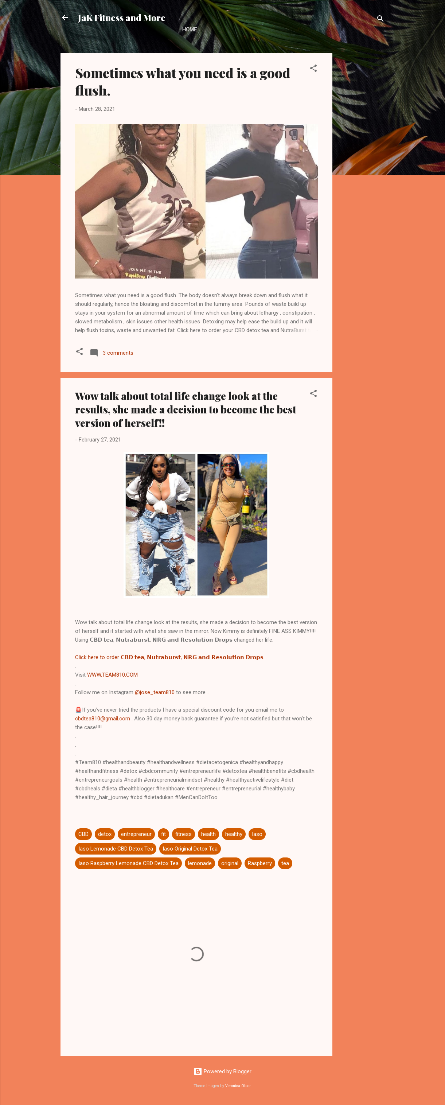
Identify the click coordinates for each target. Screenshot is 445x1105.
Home (189, 29)
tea (285, 863)
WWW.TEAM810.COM (112, 675)
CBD (83, 834)
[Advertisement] (361, 162)
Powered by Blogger (222, 1071)
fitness (183, 834)
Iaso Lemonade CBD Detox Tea (115, 848)
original (229, 863)
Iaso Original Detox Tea (190, 848)
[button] (313, 69)
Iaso (257, 834)
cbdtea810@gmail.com (102, 718)
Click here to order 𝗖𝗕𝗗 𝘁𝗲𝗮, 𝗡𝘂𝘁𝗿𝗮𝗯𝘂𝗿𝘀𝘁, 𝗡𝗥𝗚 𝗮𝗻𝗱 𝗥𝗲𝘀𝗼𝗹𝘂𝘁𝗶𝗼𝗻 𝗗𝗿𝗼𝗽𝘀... (171, 657)
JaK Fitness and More (121, 17)
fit (163, 834)
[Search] (380, 20)
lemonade (200, 863)
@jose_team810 (155, 692)
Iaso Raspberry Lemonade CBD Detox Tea (128, 863)
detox (105, 834)
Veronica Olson (238, 1085)
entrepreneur (136, 834)
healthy (233, 834)
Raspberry (260, 863)
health (208, 834)
